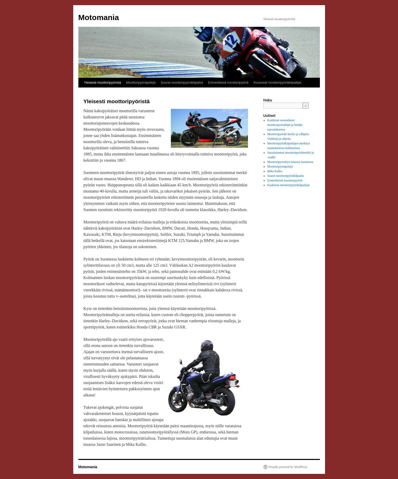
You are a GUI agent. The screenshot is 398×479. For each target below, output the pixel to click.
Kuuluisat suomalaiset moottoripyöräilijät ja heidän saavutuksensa (284, 124)
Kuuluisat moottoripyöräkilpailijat (277, 82)
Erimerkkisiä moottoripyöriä (228, 82)
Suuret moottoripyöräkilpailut (182, 82)
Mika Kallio (274, 171)
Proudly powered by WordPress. (288, 467)
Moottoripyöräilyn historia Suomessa (290, 162)
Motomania (98, 17)
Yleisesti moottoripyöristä (102, 82)
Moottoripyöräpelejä (140, 82)
